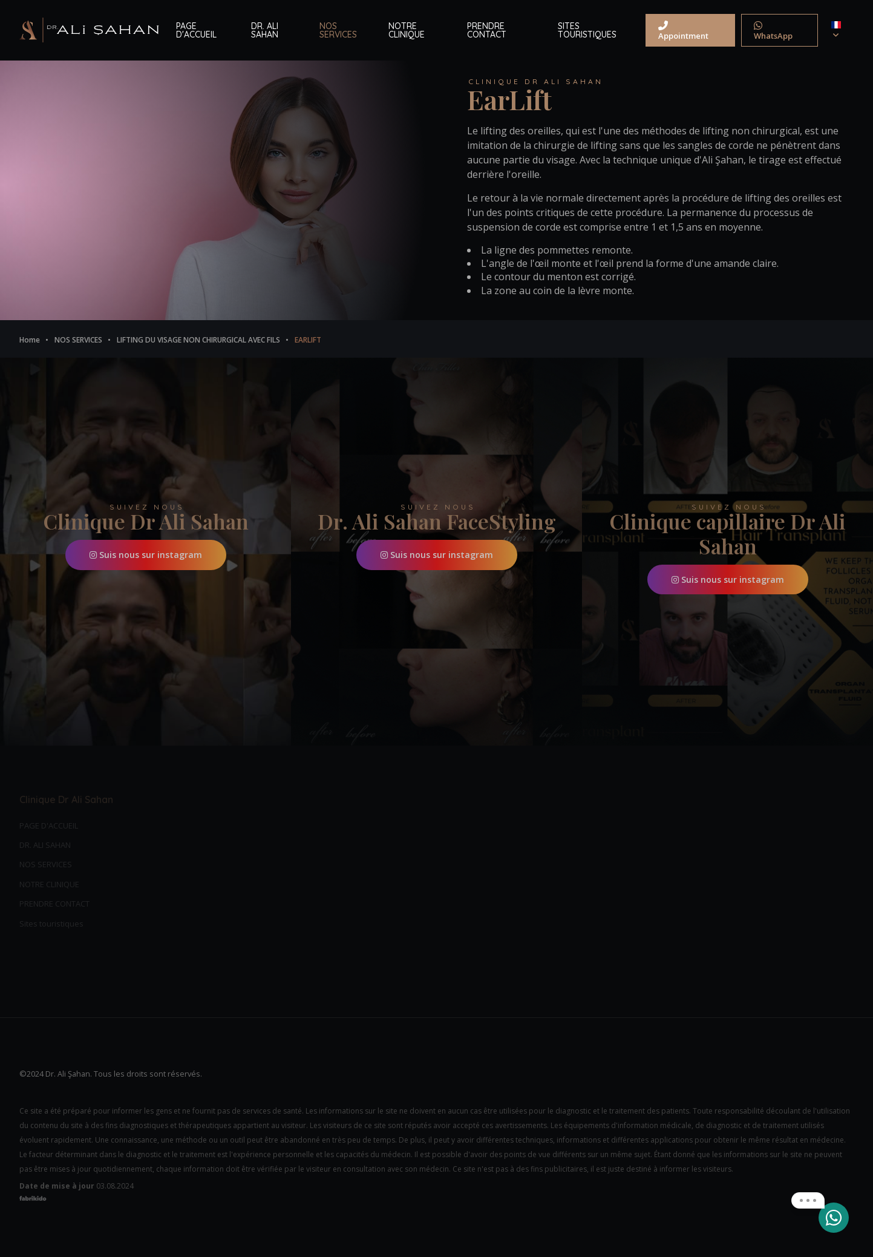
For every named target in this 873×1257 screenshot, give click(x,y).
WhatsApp (773, 31)
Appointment (683, 31)
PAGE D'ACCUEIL (196, 30)
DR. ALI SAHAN (264, 30)
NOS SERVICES (338, 30)
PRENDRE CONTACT (486, 30)
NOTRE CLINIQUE (406, 30)
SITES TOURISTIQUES (587, 30)
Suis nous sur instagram (146, 554)
